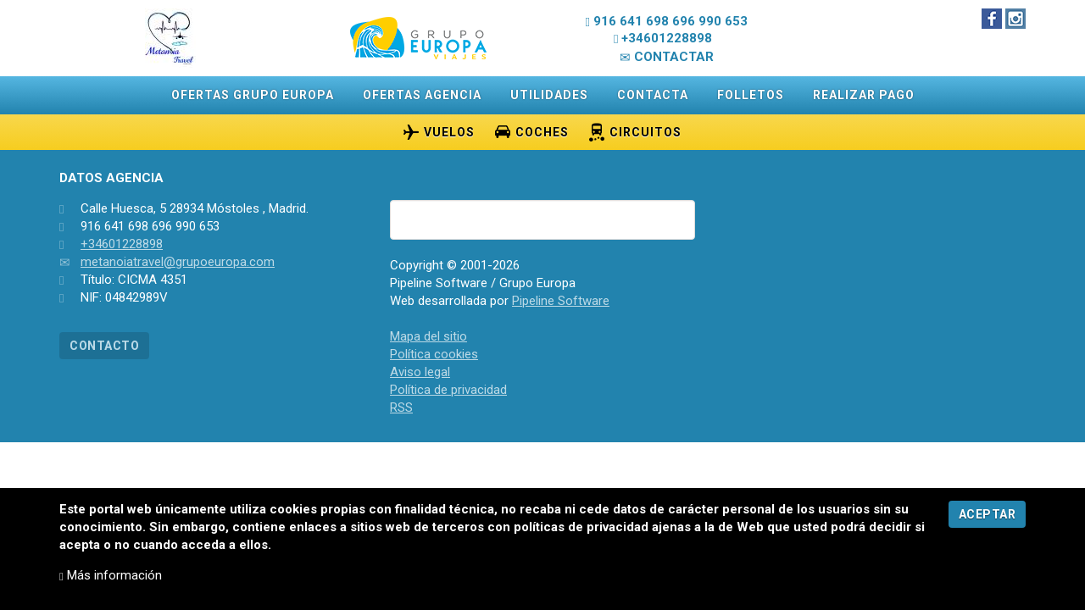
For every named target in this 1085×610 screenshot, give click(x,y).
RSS (401, 407)
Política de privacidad (448, 389)
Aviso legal (420, 372)
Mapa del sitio (428, 336)
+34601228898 (122, 244)
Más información (110, 575)
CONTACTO (104, 345)
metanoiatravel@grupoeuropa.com (178, 261)
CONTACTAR (667, 56)
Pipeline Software (560, 300)
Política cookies (434, 354)
